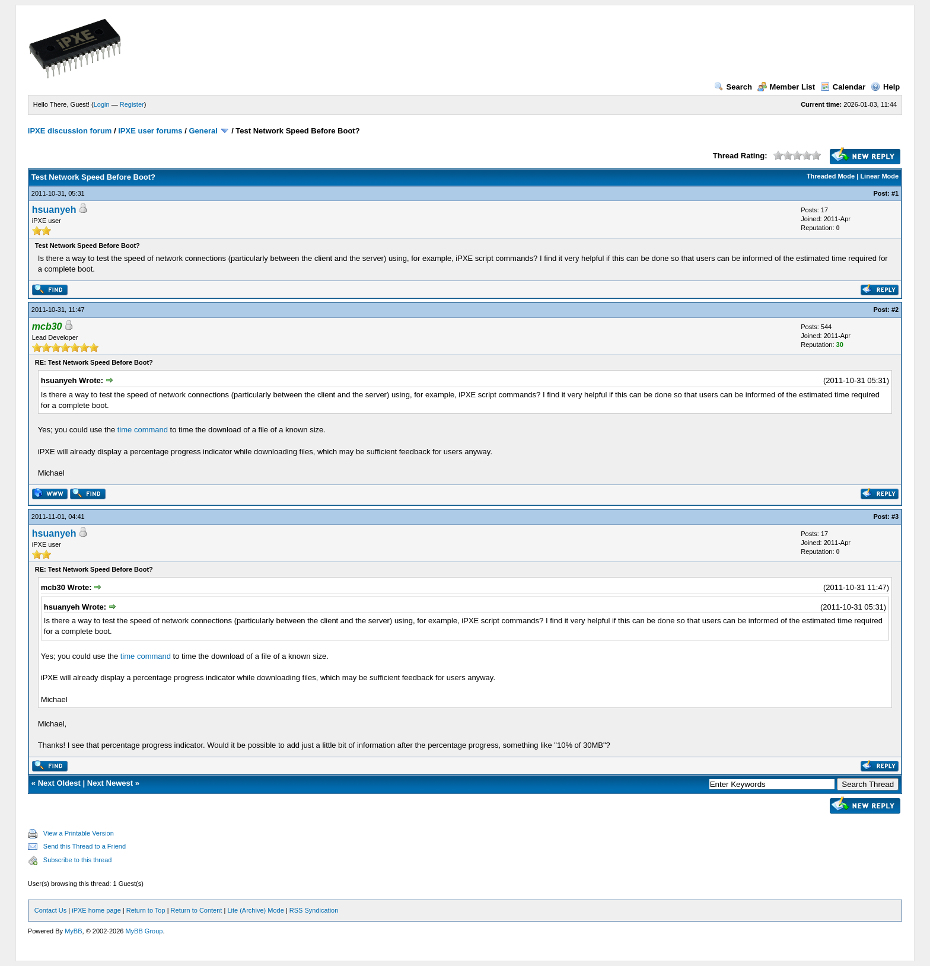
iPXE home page (96, 910)
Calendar (843, 86)
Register (132, 104)
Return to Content (196, 910)
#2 (895, 309)
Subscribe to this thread (77, 859)
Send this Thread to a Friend (84, 846)
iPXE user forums (150, 130)
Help (885, 86)
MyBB (73, 931)
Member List (786, 86)
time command (142, 429)
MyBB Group (144, 931)
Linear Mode (879, 176)
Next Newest (110, 783)
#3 (895, 516)
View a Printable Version (78, 833)
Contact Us (50, 910)
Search (733, 86)
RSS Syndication (314, 910)
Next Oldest (59, 783)
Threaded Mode (831, 176)
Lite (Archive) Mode (255, 910)
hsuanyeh (54, 210)
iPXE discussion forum (70, 130)
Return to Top (145, 910)
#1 (895, 193)
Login (102, 104)
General (203, 130)
